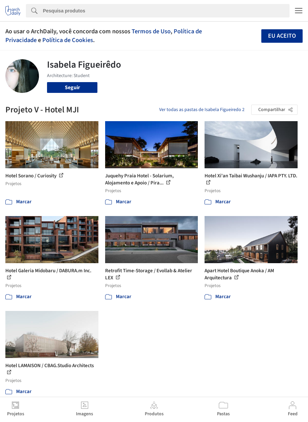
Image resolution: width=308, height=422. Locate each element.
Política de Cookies (67, 40)
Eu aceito (282, 36)
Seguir (72, 87)
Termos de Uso (151, 31)
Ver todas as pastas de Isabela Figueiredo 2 (202, 109)
